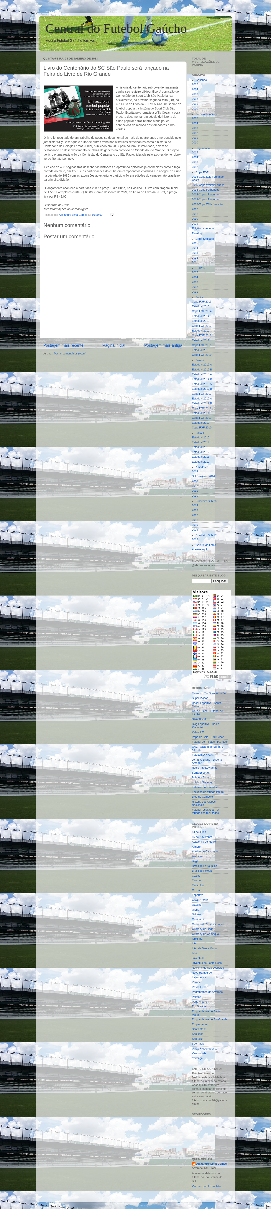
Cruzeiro (197, 890)
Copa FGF (202, 172)
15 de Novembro (202, 837)
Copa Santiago (205, 238)
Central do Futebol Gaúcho (116, 28)
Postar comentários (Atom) (70, 353)
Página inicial (114, 345)
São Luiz (197, 1038)
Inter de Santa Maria (204, 948)
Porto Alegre (199, 1001)
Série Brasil (199, 719)
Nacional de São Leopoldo (208, 967)
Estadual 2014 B (202, 379)
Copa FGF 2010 (202, 354)
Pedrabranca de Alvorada (207, 991)
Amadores (202, 467)
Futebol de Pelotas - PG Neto (210, 741)
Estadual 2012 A (202, 398)
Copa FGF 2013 (202, 325)
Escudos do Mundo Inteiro (208, 792)
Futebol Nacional (202, 782)
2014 (195, 89)
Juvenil (200, 360)
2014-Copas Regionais (206, 194)
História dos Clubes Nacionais (204, 803)
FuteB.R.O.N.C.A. (203, 754)
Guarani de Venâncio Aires (208, 924)
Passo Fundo (200, 987)
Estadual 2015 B (202, 369)
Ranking (197, 233)
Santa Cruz (199, 1029)
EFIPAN (200, 268)
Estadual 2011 (201, 340)
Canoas (196, 880)
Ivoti (194, 953)
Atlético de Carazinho (205, 851)
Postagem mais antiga (163, 345)
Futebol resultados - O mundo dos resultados (205, 811)
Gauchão (201, 80)
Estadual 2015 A (202, 364)
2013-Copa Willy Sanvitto (207, 204)
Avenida (197, 856)
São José (198, 1033)
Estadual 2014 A (202, 374)
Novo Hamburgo (202, 972)
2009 (195, 223)
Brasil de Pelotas (202, 870)
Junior (199, 297)
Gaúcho (197, 904)
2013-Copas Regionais (206, 199)
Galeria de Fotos (206, 545)
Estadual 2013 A (202, 384)
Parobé (196, 982)
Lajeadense (199, 977)
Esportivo (198, 895)
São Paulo (198, 1043)
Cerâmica (198, 885)
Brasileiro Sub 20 (206, 501)
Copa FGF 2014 (202, 311)
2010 (195, 108)
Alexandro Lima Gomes (211, 1163)
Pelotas (196, 996)
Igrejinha (197, 938)
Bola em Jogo (200, 777)
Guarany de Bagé (203, 928)
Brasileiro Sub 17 (206, 535)
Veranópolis (199, 1053)
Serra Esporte (200, 772)
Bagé (195, 861)
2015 (195, 84)
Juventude (198, 958)
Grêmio (196, 914)
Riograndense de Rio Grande (210, 1019)
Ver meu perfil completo (206, 1186)
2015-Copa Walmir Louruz (208, 185)
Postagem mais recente (63, 345)
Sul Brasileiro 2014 (203, 476)
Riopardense (199, 1024)
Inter (194, 943)
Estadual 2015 (201, 306)
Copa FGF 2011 (202, 345)
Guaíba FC (198, 919)
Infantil (200, 433)
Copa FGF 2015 (202, 301)
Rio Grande (199, 1006)
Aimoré (196, 846)
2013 (195, 94)
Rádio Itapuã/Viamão (204, 767)
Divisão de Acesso (207, 114)
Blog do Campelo (202, 796)
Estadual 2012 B (202, 403)
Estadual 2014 (201, 316)
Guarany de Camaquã (205, 933)
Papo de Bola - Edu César (208, 737)
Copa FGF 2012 (202, 335)
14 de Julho (199, 832)
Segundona (203, 148)
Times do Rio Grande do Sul (209, 693)
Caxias (196, 875)
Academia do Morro (204, 841)
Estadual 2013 (201, 320)
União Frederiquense (205, 1048)
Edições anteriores (203, 228)
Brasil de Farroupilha (204, 866)
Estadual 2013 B (202, 388)
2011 (195, 103)
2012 (195, 98)
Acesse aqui (199, 549)
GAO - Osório (200, 900)
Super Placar (200, 698)
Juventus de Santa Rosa (207, 962)
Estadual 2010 (201, 350)
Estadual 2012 (201, 330)
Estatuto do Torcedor (204, 787)
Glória (195, 909)
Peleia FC (198, 732)
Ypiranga (197, 1058)
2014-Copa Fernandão (206, 189)
